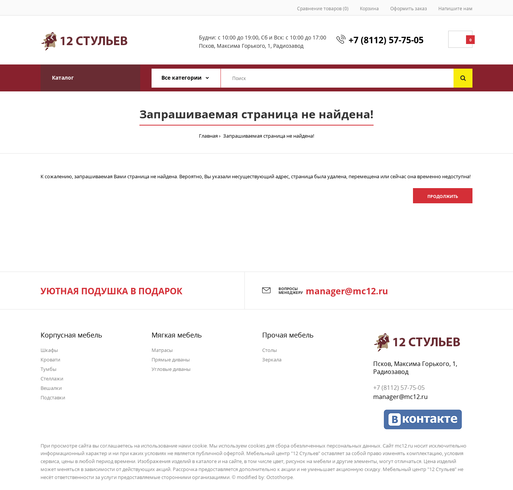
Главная (208, 135)
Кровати (50, 359)
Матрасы (162, 350)
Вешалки (51, 388)
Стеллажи (52, 378)
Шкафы (49, 350)
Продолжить (442, 196)
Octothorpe (279, 477)
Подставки (53, 397)
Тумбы (48, 369)
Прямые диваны (171, 359)
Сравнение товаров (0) (323, 8)
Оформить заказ (408, 8)
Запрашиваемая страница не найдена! (268, 135)
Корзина (369, 8)
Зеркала (272, 359)
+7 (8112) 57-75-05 (386, 40)
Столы (269, 350)
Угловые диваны (171, 369)
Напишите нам (455, 8)
